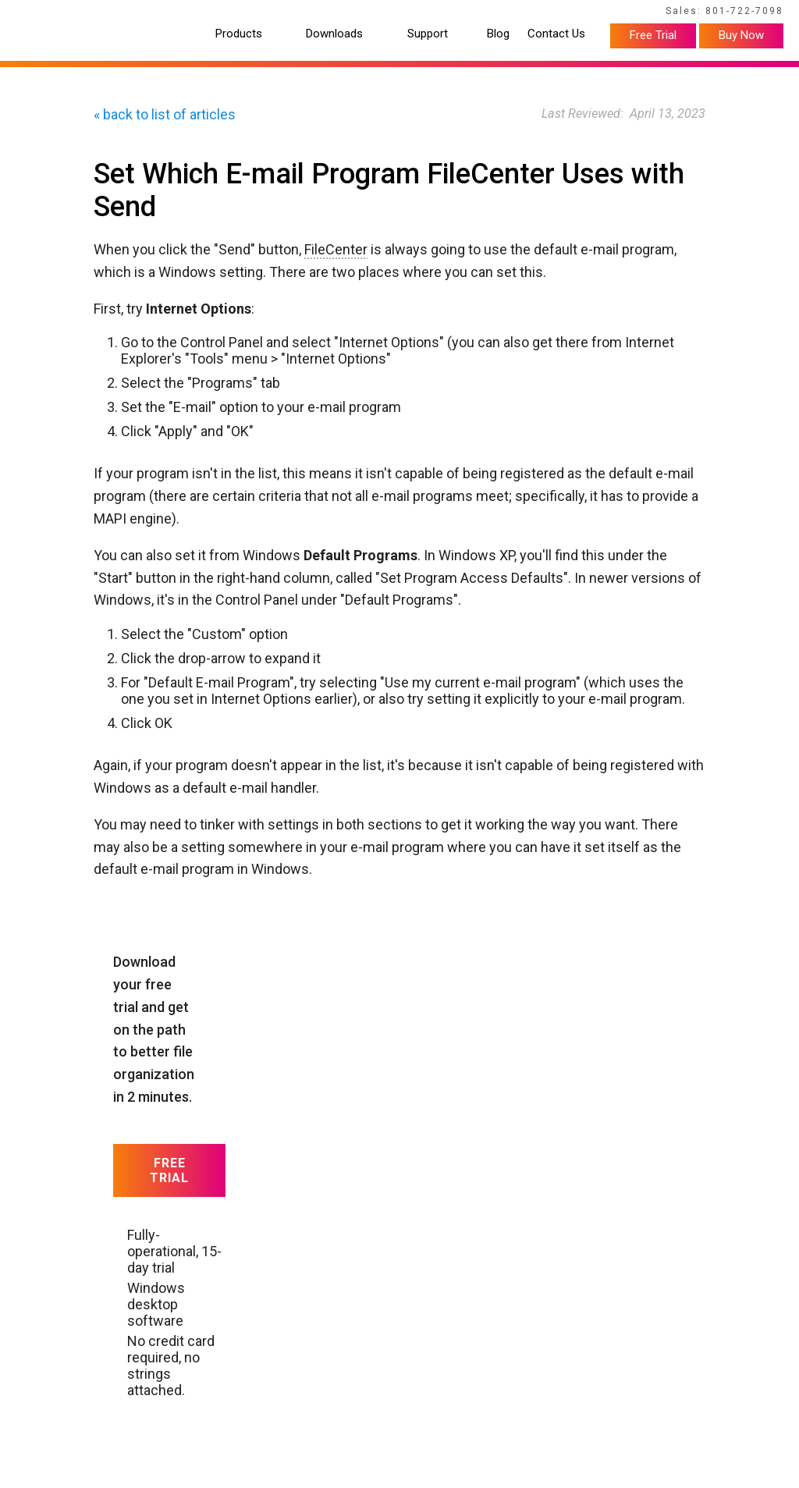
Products (238, 34)
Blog (498, 34)
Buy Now (741, 35)
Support (427, 34)
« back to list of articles (165, 114)
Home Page (46, 13)
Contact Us (556, 34)
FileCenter (336, 249)
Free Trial (653, 35)
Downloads (334, 34)
